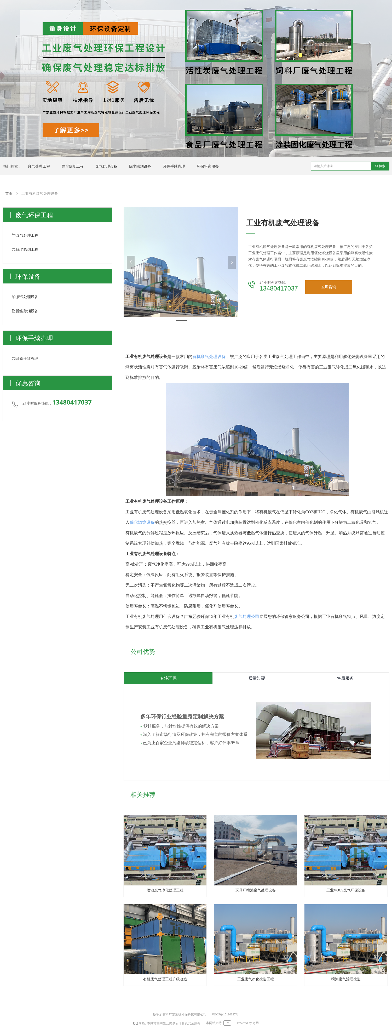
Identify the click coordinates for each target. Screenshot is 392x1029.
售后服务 (345, 678)
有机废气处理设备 (209, 356)
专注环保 (168, 678)
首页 (9, 194)
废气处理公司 (246, 616)
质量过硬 (257, 678)
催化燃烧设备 (142, 522)
